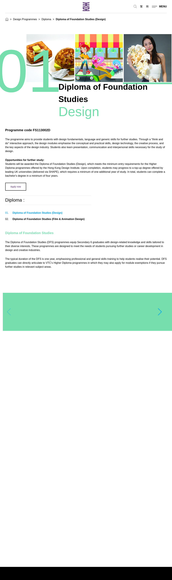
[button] (159, 311)
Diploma (46, 19)
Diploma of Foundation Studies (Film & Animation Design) (45, 219)
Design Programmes (25, 19)
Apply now (15, 186)
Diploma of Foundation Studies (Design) (34, 212)
